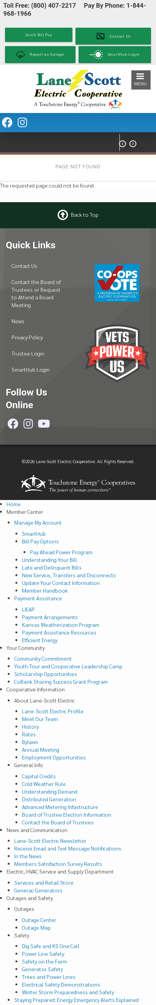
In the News (28, 855)
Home (14, 503)
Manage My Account (38, 522)
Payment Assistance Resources (59, 632)
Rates (29, 734)
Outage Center (39, 919)
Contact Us (24, 265)
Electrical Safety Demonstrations (61, 984)
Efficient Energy (39, 639)
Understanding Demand (49, 791)
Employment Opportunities (54, 757)
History (30, 726)
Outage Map (36, 927)
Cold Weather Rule (44, 783)
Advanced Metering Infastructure (60, 806)
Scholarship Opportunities (45, 673)
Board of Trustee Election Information (66, 814)
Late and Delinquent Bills (52, 567)
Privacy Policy (27, 337)
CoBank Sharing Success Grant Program (61, 681)
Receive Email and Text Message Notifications (67, 848)
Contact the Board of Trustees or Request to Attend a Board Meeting (36, 293)
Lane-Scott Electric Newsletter (50, 840)
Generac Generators (38, 890)
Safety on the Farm (44, 961)
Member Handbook (45, 590)
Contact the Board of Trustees (58, 822)
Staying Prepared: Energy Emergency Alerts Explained (76, 999)
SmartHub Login (31, 369)
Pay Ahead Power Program (61, 551)
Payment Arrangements (50, 616)
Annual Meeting (40, 749)
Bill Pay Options (40, 541)
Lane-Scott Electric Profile (53, 711)
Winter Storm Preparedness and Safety (68, 991)
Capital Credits (39, 775)
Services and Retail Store (44, 882)
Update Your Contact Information (61, 582)
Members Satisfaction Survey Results (58, 863)
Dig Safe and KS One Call (50, 945)
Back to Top (85, 214)
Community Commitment (43, 658)
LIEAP (28, 609)
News (18, 320)
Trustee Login (28, 353)
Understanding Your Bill (49, 559)
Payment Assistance (38, 598)
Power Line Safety (43, 953)
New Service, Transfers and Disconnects (69, 574)
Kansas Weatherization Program (60, 624)
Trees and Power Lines (48, 976)
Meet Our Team (40, 718)
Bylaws (30, 741)
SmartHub (34, 533)
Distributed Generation (49, 799)
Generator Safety (42, 968)
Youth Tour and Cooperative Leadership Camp (68, 666)
